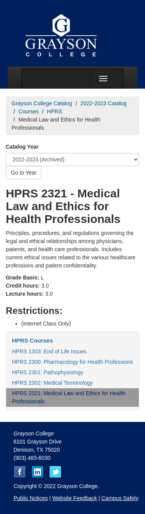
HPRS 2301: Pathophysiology (47, 372)
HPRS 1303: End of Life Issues (49, 351)
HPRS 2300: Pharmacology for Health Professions (72, 362)
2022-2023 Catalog (103, 103)
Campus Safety (119, 498)
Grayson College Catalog (42, 103)
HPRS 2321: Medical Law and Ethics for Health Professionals (68, 397)
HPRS (54, 111)
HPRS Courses (32, 340)
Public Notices (31, 498)
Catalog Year (22, 147)
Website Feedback (74, 498)
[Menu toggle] (103, 78)
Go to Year (23, 173)
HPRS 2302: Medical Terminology (52, 383)
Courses (29, 111)
